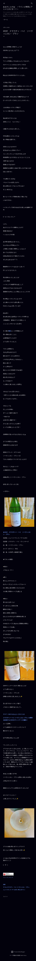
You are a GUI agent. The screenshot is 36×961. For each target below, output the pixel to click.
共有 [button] (4, 884)
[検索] (32, 3)
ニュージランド (7, 889)
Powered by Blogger (18, 952)
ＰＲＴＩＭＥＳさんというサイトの (14, 714)
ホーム (6, 19)
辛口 (19, 889)
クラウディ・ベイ (11, 887)
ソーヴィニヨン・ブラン (23, 887)
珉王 (9, 331)
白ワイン (23, 889)
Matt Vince (23, 955)
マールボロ (14, 889)
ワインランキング (8, 877)
